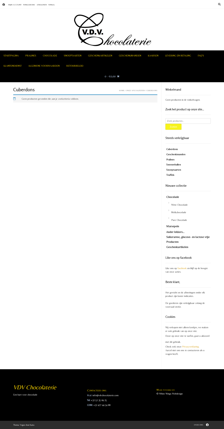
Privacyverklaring (190, 346)
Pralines (30, 55)
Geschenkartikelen (100, 55)
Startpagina (11, 55)
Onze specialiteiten (135, 90)
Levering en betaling (178, 55)
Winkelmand (29, 5)
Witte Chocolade (179, 204)
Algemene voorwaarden (44, 65)
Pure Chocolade (179, 220)
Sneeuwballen (173, 164)
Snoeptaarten (72, 55)
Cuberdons (172, 149)
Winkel (51, 5)
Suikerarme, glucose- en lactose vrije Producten (188, 239)
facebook (182, 268)
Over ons (198, 425)
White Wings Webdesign (171, 393)
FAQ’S (201, 55)
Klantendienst (13, 65)
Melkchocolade (178, 212)
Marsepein (172, 226)
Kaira (32, 425)
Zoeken (173, 126)
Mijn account (14, 5)
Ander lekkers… (175, 232)
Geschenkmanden (130, 55)
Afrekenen (42, 5)
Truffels (170, 174)
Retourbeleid (74, 65)
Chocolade (50, 55)
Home (121, 90)
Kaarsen (153, 55)
